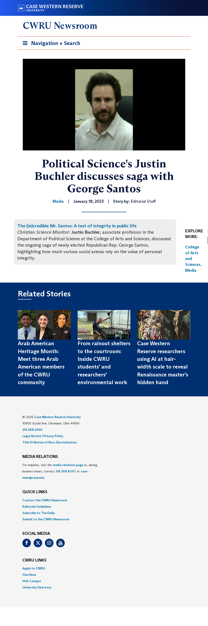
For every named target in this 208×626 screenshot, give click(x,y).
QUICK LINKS (34, 492)
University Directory (36, 587)
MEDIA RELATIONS (40, 457)
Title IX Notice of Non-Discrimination (49, 442)
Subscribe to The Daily (38, 513)
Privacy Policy (53, 436)
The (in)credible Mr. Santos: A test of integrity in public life (76, 226)
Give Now (29, 575)
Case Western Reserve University (57, 417)
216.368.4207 (65, 471)
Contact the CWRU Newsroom (44, 500)
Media (190, 270)
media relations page (68, 465)
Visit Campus (31, 581)
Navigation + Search (50, 44)
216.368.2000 (32, 430)
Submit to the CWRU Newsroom (45, 519)
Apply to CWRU (33, 568)
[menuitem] (104, 500)
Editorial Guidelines (36, 507)
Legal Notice (31, 436)
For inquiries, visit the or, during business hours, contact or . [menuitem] (59, 471)
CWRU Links (34, 560)
